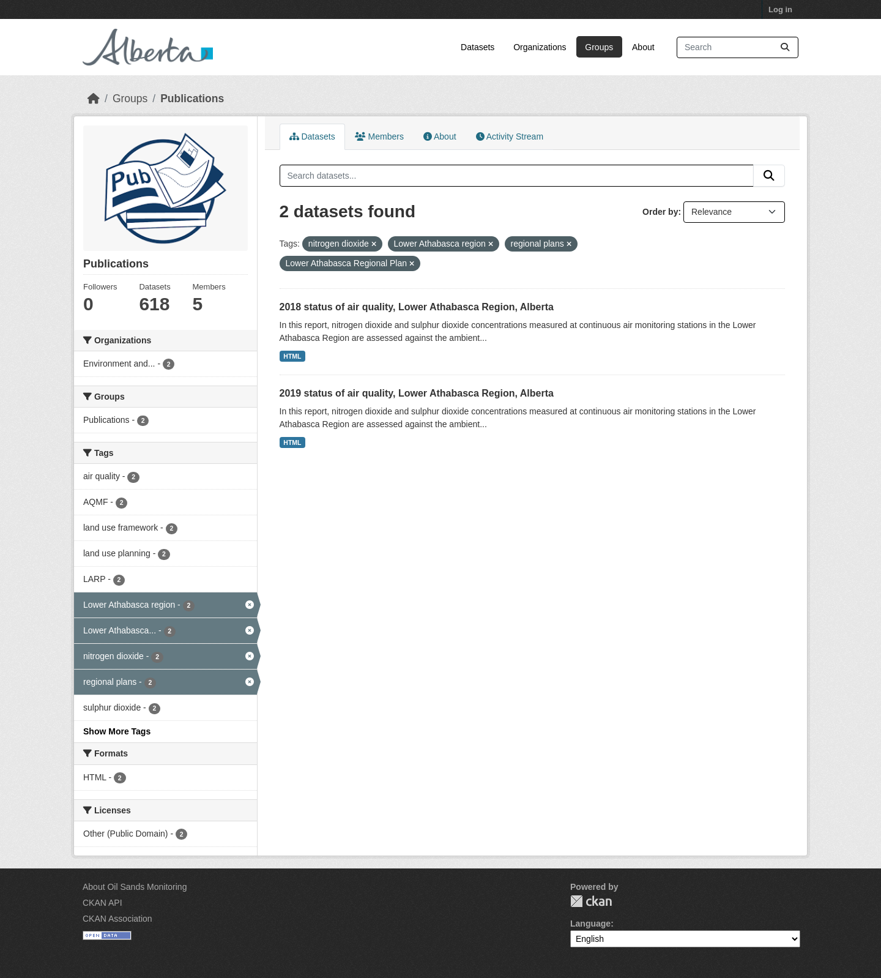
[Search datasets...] (737, 47)
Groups (599, 47)
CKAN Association (117, 919)
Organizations (539, 47)
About (643, 47)
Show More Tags (117, 731)
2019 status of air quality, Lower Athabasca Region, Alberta (417, 393)
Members (379, 136)
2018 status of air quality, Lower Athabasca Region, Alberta (417, 307)
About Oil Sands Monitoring (135, 887)
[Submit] (785, 47)
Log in (780, 9)
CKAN (591, 901)
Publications (192, 98)
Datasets (477, 47)
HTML (292, 356)
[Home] (93, 98)
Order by (660, 212)
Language (590, 923)
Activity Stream (509, 136)
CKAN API (102, 903)
